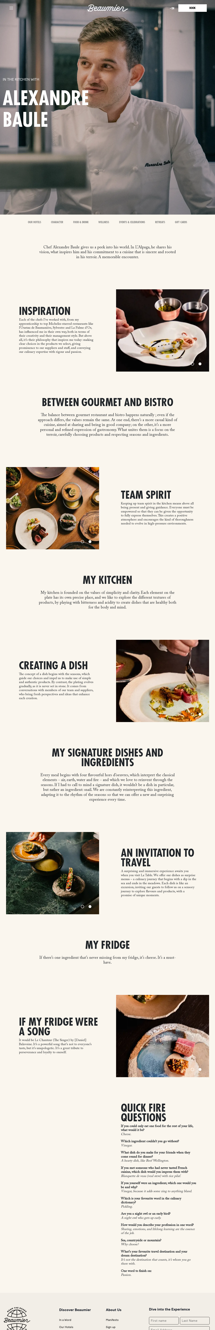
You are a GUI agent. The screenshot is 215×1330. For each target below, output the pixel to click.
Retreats (160, 222)
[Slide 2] (200, 364)
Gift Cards (181, 222)
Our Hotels (66, 1327)
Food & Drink (81, 222)
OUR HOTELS (34, 222)
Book (192, 8)
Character (57, 222)
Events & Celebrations (132, 222)
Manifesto (112, 1319)
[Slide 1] (192, 364)
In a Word (65, 1319)
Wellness (104, 222)
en (172, 8)
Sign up (110, 1327)
